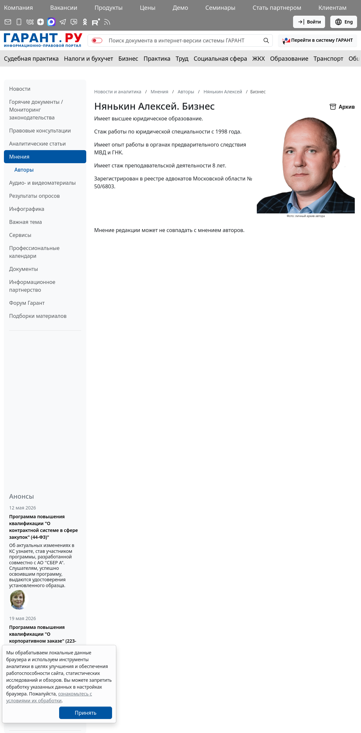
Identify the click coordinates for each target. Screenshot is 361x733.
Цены (148, 7)
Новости (19, 88)
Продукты (108, 7)
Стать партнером (277, 7)
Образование (289, 58)
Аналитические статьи (37, 143)
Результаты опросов (34, 195)
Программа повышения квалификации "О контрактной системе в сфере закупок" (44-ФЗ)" (43, 526)
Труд (182, 58)
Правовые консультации (40, 130)
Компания (18, 7)
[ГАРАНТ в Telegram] (63, 22)
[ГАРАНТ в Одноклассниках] (85, 22)
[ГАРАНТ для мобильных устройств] (19, 22)
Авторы (24, 169)
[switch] (97, 40)
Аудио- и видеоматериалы (42, 182)
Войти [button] (309, 22)
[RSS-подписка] (107, 22)
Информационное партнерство (32, 285)
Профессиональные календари (34, 251)
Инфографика (26, 208)
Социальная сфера (220, 58)
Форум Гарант (27, 302)
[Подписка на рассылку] (8, 22)
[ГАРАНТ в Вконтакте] (30, 22)
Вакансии (63, 7)
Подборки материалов (38, 316)
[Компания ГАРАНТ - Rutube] (96, 22)
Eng (344, 22)
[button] (317, 40)
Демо (180, 7)
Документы (23, 269)
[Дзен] (40, 22)
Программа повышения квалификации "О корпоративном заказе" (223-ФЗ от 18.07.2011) (42, 637)
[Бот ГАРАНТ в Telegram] (74, 22)
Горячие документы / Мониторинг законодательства (36, 109)
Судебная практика (31, 58)
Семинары (220, 7)
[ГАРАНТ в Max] (51, 22)
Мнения (19, 156)
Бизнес (128, 58)
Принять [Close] (86, 712)
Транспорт (328, 58)
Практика (156, 58)
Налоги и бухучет (88, 58)
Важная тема (25, 222)
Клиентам (333, 7)
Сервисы (20, 235)
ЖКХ (259, 58)
